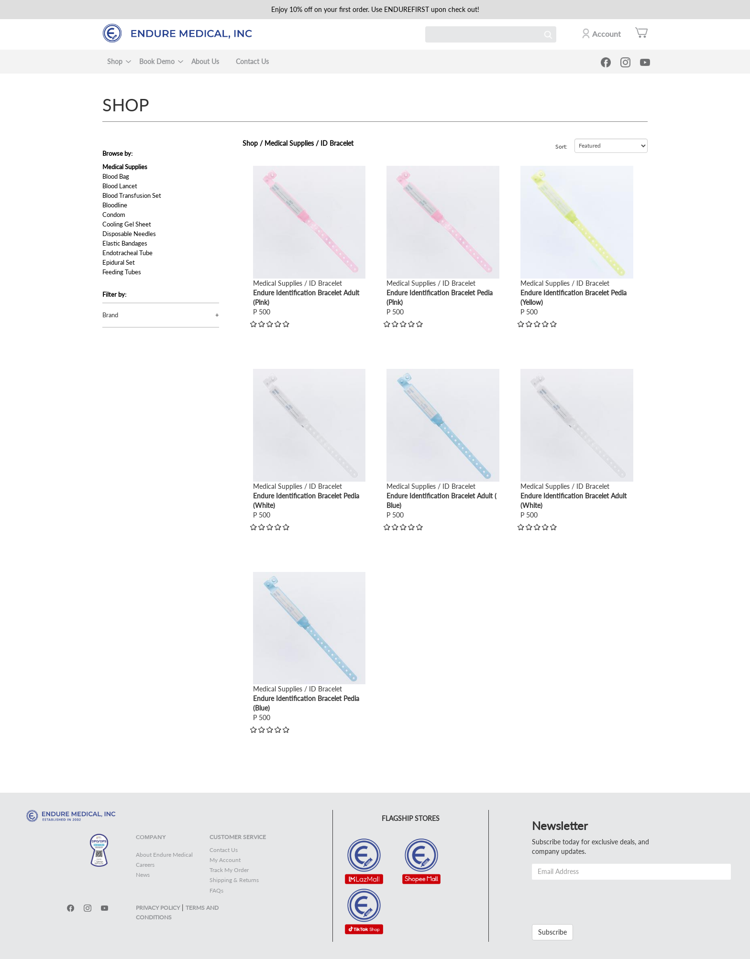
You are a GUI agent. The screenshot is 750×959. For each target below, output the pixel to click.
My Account (225, 859)
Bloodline (114, 205)
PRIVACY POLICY (158, 907)
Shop (114, 61)
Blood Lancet (119, 186)
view (259, 170)
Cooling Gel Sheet (126, 224)
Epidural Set (118, 262)
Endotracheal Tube (127, 253)
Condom (113, 214)
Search (548, 34)
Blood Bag (115, 176)
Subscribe (552, 932)
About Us (205, 61)
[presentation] (604, 898)
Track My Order (229, 869)
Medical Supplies (124, 167)
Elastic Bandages (124, 243)
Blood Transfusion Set (131, 195)
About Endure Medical (164, 854)
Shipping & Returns (234, 880)
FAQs (216, 890)
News (143, 874)
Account (606, 33)
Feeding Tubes (121, 272)
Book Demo (157, 61)
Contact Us (252, 61)
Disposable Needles (129, 233)
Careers (145, 864)
